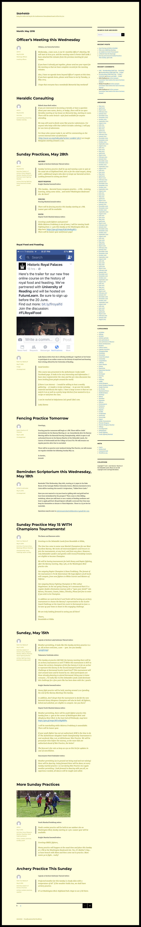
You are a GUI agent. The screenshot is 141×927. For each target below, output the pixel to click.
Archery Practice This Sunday (44, 868)
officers (24, 59)
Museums (102, 400)
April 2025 (102, 108)
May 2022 (101, 174)
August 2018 (102, 259)
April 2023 (102, 153)
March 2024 (102, 132)
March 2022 (102, 178)
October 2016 (102, 300)
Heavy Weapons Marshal (106, 385)
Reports (101, 410)
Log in (101, 447)
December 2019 (103, 229)
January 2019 (102, 249)
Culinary (101, 362)
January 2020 (102, 227)
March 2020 (102, 223)
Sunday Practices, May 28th (42, 154)
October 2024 (103, 119)
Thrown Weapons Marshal (106, 425)
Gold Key (101, 379)
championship (21, 550)
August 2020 (102, 214)
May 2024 (101, 129)
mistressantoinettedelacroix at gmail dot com (73, 511)
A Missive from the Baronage (107, 54)
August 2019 (102, 236)
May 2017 (101, 287)
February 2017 (103, 293)
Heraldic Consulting (35, 98)
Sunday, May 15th (33, 633)
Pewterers (102, 406)
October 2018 (102, 255)
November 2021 (103, 185)
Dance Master (103, 364)
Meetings (19, 57)
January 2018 (102, 272)
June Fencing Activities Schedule (108, 48)
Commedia (102, 359)
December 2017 (103, 274)
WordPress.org (103, 453)
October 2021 (102, 187)
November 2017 (103, 276)
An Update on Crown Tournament (108, 52)
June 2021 (101, 195)
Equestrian (102, 368)
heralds (19, 119)
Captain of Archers (104, 349)
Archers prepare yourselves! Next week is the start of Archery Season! (111, 80)
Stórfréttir (23, 13)
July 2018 (101, 261)
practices (23, 183)
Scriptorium (102, 413)
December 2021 (103, 183)
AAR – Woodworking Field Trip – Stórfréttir (111, 70)
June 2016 (102, 308)
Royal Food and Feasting (30, 244)
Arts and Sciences (104, 340)
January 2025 (102, 114)
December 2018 (103, 251)
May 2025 (101, 106)
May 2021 (101, 197)
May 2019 (101, 242)
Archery (101, 336)
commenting (20, 118)
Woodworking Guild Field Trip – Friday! (112, 72)
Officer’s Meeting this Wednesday (48, 39)
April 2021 (102, 198)
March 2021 (102, 200)
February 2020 (103, 225)
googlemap (43, 650)
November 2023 (103, 140)
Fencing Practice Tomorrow (42, 418)
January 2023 (102, 159)
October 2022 (103, 164)
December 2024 (103, 115)
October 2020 (103, 210)
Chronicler (102, 355)
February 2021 (103, 202)
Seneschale (102, 417)
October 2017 (102, 278)
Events (101, 372)
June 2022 (102, 172)
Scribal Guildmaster (22, 488)
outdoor (23, 838)
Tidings (101, 427)
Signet (101, 419)
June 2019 (102, 240)
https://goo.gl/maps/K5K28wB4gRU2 (61, 229)
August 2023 (102, 146)
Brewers (101, 345)
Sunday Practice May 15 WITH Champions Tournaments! (44, 526)
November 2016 (103, 299)
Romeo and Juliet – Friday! (114, 76)
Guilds (101, 381)
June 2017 (101, 285)
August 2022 (102, 168)
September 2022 (103, 166)
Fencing (101, 376)
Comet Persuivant (104, 357)
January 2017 (102, 295)
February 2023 (103, 157)
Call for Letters (103, 347)
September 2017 (103, 280)
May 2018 (101, 265)
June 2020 (102, 217)
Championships (27, 546)
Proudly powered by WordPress (33, 919)
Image (18, 366)
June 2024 (102, 127)
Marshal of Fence (27, 175)
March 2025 (102, 110)
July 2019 (101, 238)
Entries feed (102, 449)
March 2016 (102, 314)
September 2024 (103, 121)
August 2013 (102, 319)
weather (19, 892)
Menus (101, 396)
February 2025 (103, 112)
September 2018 (103, 257)
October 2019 (102, 232)
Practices (19, 177)
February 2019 (103, 248)
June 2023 (102, 149)
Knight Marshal (103, 387)
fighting (29, 181)
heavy (18, 183)
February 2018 (103, 270)
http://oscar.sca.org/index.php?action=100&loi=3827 (60, 138)
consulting (28, 118)
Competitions (103, 361)
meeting (19, 59)
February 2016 (103, 315)
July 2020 (101, 215)
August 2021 (102, 191)
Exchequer (102, 374)
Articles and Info (103, 338)
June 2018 (101, 263)
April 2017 (102, 289)
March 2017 (102, 291)
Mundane (101, 398)
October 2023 (102, 142)
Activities (19, 115)
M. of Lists (102, 389)
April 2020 (102, 221)
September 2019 (103, 234)
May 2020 (101, 219)
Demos (101, 366)
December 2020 (103, 206)
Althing (101, 334)
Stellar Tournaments (105, 421)
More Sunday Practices (38, 784)
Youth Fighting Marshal (23, 655)
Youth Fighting (103, 432)
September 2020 (103, 212)
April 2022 (102, 176)
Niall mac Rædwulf (22, 361)
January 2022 (102, 181)
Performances (103, 404)
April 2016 (102, 312)
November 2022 (103, 163)
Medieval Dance (103, 393)
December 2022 (103, 161)
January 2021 (102, 204)
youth (18, 185)
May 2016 (101, 310)
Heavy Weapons (103, 383)
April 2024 (102, 131)
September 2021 (103, 189)
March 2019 (102, 246)
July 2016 (101, 306)
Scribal (101, 411)
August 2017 (102, 282)
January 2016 (102, 317)
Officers (25, 57)
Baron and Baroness (105, 344)
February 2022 (103, 180)
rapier (24, 552)
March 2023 (102, 155)
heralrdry (24, 119)
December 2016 (103, 297)
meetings (19, 552)
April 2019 (102, 244)
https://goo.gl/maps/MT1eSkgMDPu (52, 720)
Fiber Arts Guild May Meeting (107, 50)
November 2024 (103, 117)
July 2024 (101, 125)
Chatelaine (102, 353)
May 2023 (101, 151)
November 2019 (103, 231)
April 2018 (102, 266)
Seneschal (102, 415)
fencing (23, 181)
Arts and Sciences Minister (106, 342)
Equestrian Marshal (104, 370)
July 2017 (101, 283)
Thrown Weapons (104, 423)
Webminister (102, 430)
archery (19, 181)
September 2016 (103, 302)
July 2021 (101, 193)
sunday (28, 183)
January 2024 (102, 136)
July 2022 (101, 170)
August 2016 (102, 304)
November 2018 (103, 253)
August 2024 (102, 123)
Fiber (100, 378)
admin (19, 51)
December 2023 (103, 138)
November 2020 (103, 208)
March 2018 (102, 268)
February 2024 (103, 134)
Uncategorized (21, 369)
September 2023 (103, 144)
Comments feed (103, 451)
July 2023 (101, 147)
